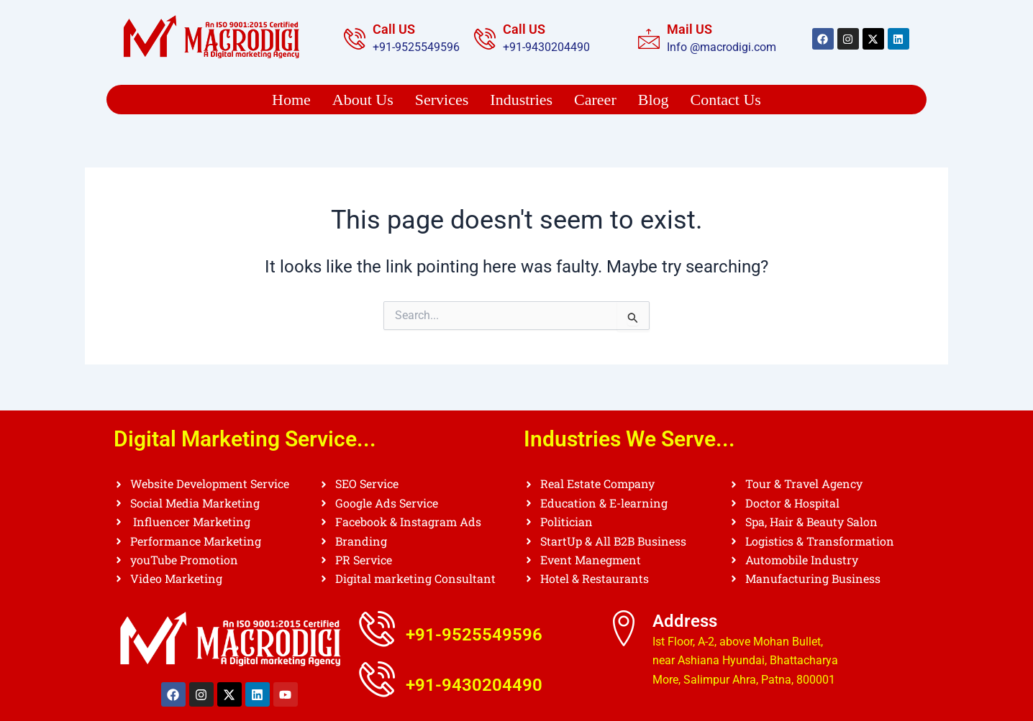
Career (595, 100)
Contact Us (726, 100)
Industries (521, 100)
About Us (362, 100)
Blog (653, 100)
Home (291, 100)
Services (442, 100)
